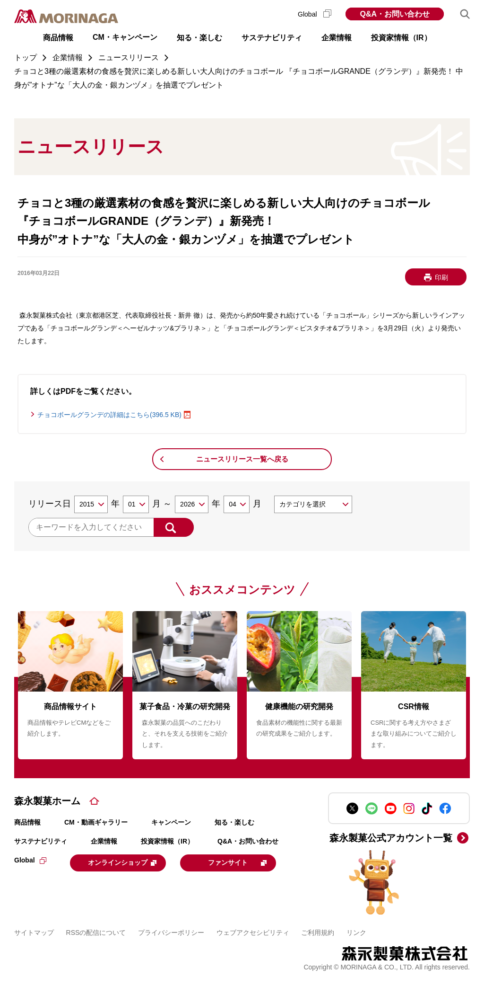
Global (314, 14)
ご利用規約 (317, 955)
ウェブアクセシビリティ (252, 955)
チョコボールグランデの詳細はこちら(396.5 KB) (109, 414)
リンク (356, 955)
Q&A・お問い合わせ (395, 14)
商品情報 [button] (58, 38)
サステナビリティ (40, 841)
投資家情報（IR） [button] (401, 38)
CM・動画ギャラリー (96, 822)
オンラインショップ (128, 862)
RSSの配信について (96, 955)
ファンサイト (77, 885)
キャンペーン (171, 822)
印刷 (441, 277)
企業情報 (104, 841)
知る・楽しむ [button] (199, 38)
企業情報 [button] (336, 38)
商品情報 (27, 822)
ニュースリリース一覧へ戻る (242, 459)
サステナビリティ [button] (272, 38)
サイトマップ (34, 955)
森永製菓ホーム (47, 801)
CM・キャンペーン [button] (125, 37)
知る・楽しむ (234, 822)
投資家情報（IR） (167, 841)
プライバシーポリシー (171, 955)
